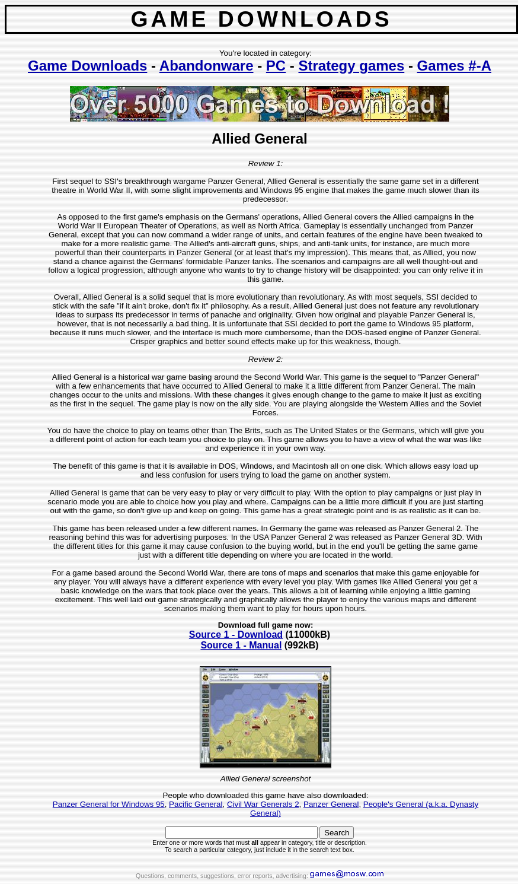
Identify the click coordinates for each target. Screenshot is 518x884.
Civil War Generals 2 (263, 804)
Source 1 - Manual (241, 645)
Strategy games (352, 66)
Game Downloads (87, 66)
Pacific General (195, 804)
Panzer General (331, 804)
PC (276, 66)
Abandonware (206, 66)
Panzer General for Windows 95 (109, 804)
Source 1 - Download (236, 634)
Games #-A (454, 66)
